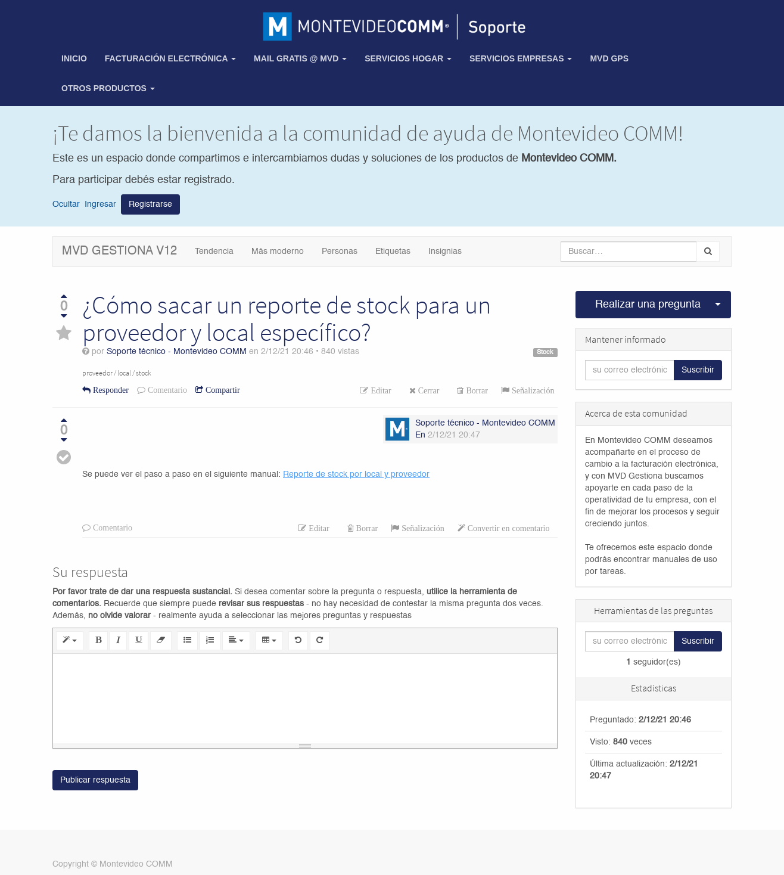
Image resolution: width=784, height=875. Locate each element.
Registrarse (150, 204)
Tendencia (214, 251)
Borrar (475, 390)
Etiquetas (392, 251)
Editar (379, 390)
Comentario (166, 390)
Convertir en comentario (507, 528)
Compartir (221, 390)
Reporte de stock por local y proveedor (356, 474)
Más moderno (277, 251)
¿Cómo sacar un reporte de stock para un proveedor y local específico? (286, 318)
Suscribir (698, 370)
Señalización (532, 390)
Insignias (445, 251)
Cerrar (428, 390)
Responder (110, 390)
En (420, 435)
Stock (545, 352)
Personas (339, 251)
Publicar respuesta (95, 780)
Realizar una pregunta (648, 304)
